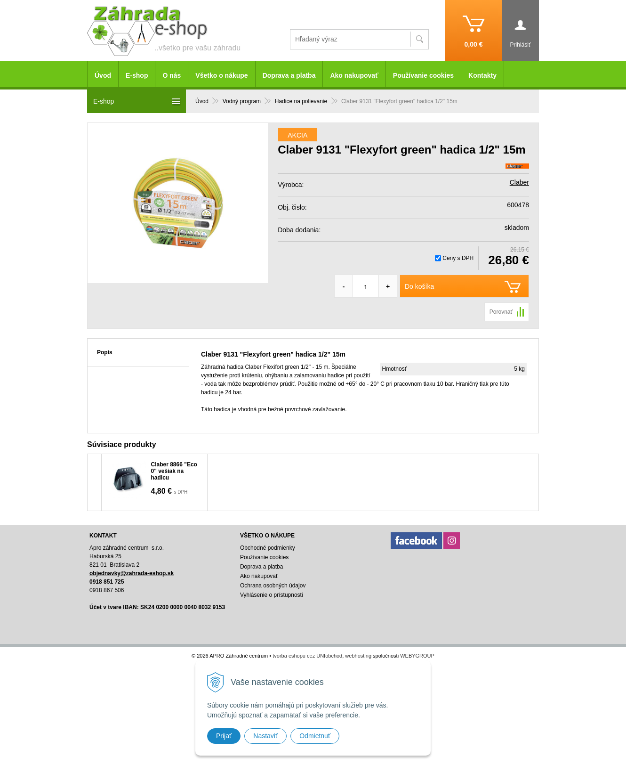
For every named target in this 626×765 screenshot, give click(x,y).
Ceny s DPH (458, 258)
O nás (171, 75)
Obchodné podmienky (267, 548)
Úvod (103, 75)
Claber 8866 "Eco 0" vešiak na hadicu (174, 471)
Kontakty (482, 75)
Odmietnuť (314, 736)
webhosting (358, 656)
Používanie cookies (423, 75)
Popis (104, 352)
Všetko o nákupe (221, 75)
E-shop (137, 75)
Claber (519, 182)
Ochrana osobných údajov (272, 585)
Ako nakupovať (354, 75)
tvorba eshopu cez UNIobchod (307, 656)
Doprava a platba (289, 75)
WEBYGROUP (417, 656)
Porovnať (501, 312)
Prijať (224, 736)
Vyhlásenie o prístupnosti (271, 595)
